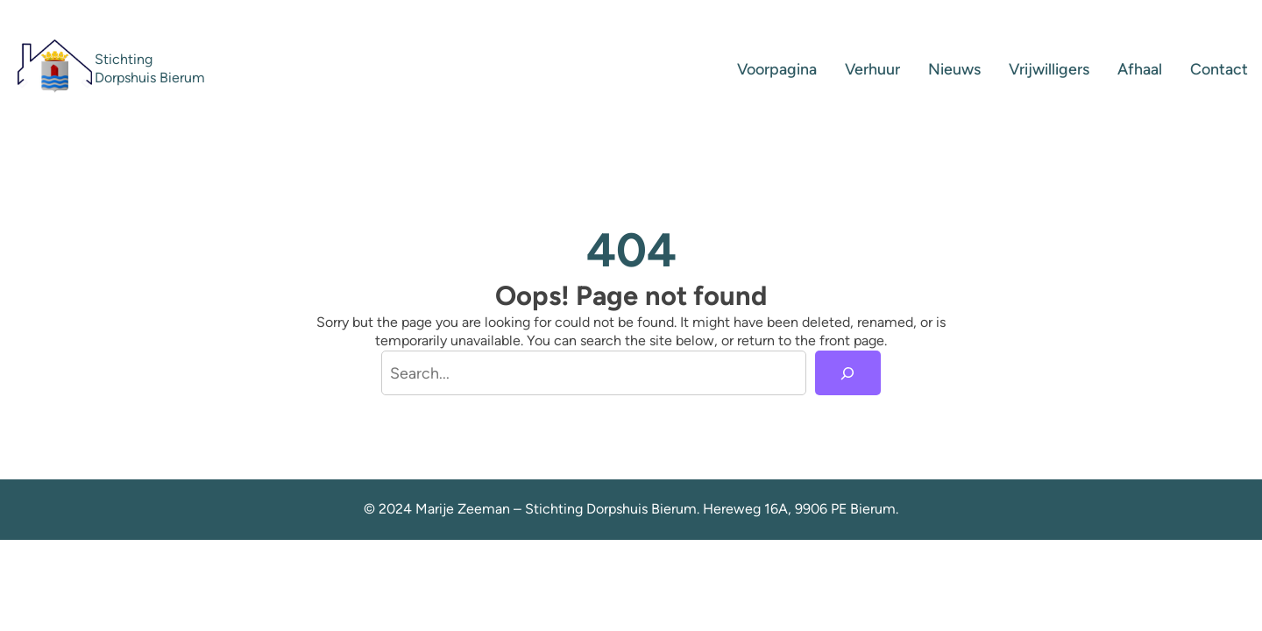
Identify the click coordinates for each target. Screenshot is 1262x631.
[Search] (848, 373)
